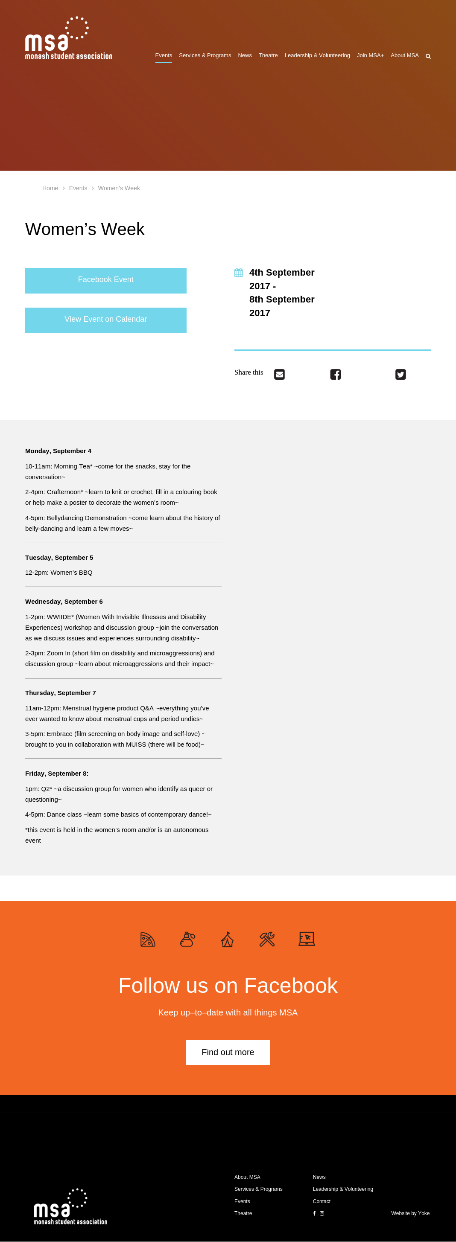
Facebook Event (106, 279)
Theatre (268, 55)
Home (50, 188)
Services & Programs (205, 55)
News (245, 55)
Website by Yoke (411, 1213)
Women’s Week (119, 188)
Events (163, 55)
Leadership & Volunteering (317, 55)
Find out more (228, 1052)
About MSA (405, 55)
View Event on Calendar (105, 319)
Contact (321, 1201)
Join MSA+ (370, 55)
